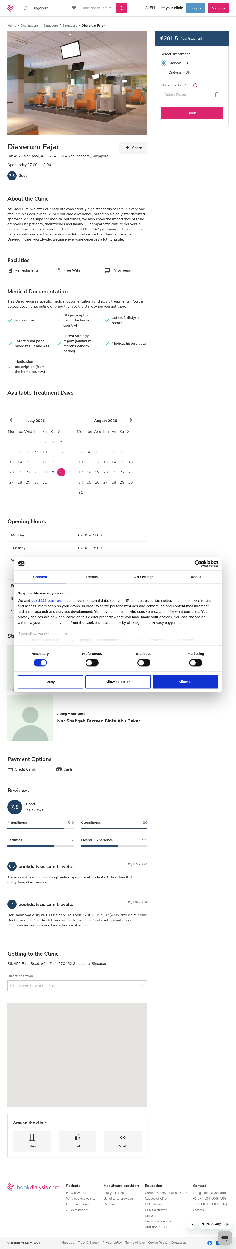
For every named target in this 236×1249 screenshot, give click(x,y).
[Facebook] (209, 1242)
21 (20, 472)
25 (53, 472)
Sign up (218, 8)
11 (53, 452)
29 (28, 482)
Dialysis (150, 1216)
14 (20, 462)
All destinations (77, 1210)
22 (28, 472)
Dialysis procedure (158, 1221)
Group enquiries (77, 1204)
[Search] (121, 8)
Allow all (185, 682)
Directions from (20, 976)
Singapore (50, 25)
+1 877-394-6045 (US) (209, 1199)
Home (11, 25)
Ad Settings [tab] (143, 577)
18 (53, 462)
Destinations (30, 25)
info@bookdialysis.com (209, 1193)
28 (20, 482)
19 (61, 462)
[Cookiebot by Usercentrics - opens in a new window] (198, 563)
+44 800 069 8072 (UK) (210, 1204)
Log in (195, 8)
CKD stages (153, 1204)
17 (44, 462)
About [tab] (196, 577)
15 (28, 462)
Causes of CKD (156, 1199)
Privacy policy (112, 1243)
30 (36, 482)
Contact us (178, 1243)
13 (11, 462)
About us (67, 1243)
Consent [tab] (40, 577)
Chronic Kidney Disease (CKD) (166, 1193)
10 (44, 452)
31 (44, 482)
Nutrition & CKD (156, 1227)
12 (61, 452)
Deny (50, 682)
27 (11, 482)
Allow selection (117, 682)
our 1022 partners (46, 600)
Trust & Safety (88, 1243)
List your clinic (114, 1193)
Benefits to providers (119, 1199)
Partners (110, 1204)
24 (44, 472)
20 (11, 472)
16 (36, 462)
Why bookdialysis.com (82, 1199)
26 (61, 472)
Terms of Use (135, 1243)
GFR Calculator (156, 1210)
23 (36, 472)
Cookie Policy (157, 1243)
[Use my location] (142, 986)
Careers (198, 1210)
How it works (76, 1193)
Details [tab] (92, 577)
